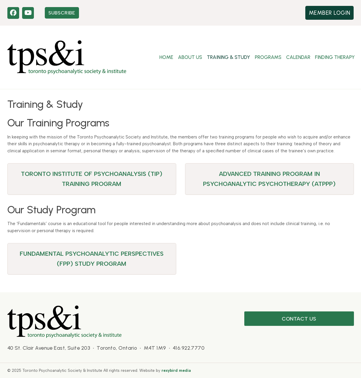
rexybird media (176, 370)
